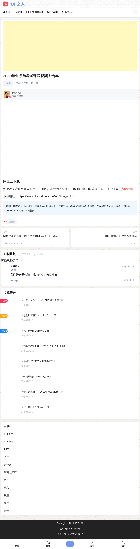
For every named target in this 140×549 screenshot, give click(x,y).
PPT (6, 449)
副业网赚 (53, 11)
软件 (6, 503)
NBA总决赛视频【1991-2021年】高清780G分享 (30, 236)
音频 (6, 510)
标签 (18, 11)
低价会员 (68, 11)
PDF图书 (8, 434)
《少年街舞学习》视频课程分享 (119, 236)
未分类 (7, 464)
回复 (132, 280)
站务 (6, 480)
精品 (6, 487)
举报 (126, 280)
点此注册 (127, 189)
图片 (6, 457)
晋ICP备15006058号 (70, 528)
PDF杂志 (8, 441)
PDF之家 (78, 523)
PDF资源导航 (35, 11)
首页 (6, 11)
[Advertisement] (70, 46)
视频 (8, 83)
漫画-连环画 (10, 472)
